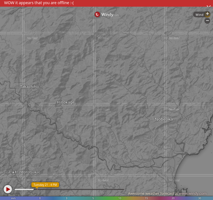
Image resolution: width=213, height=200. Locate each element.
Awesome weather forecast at (167, 193)
